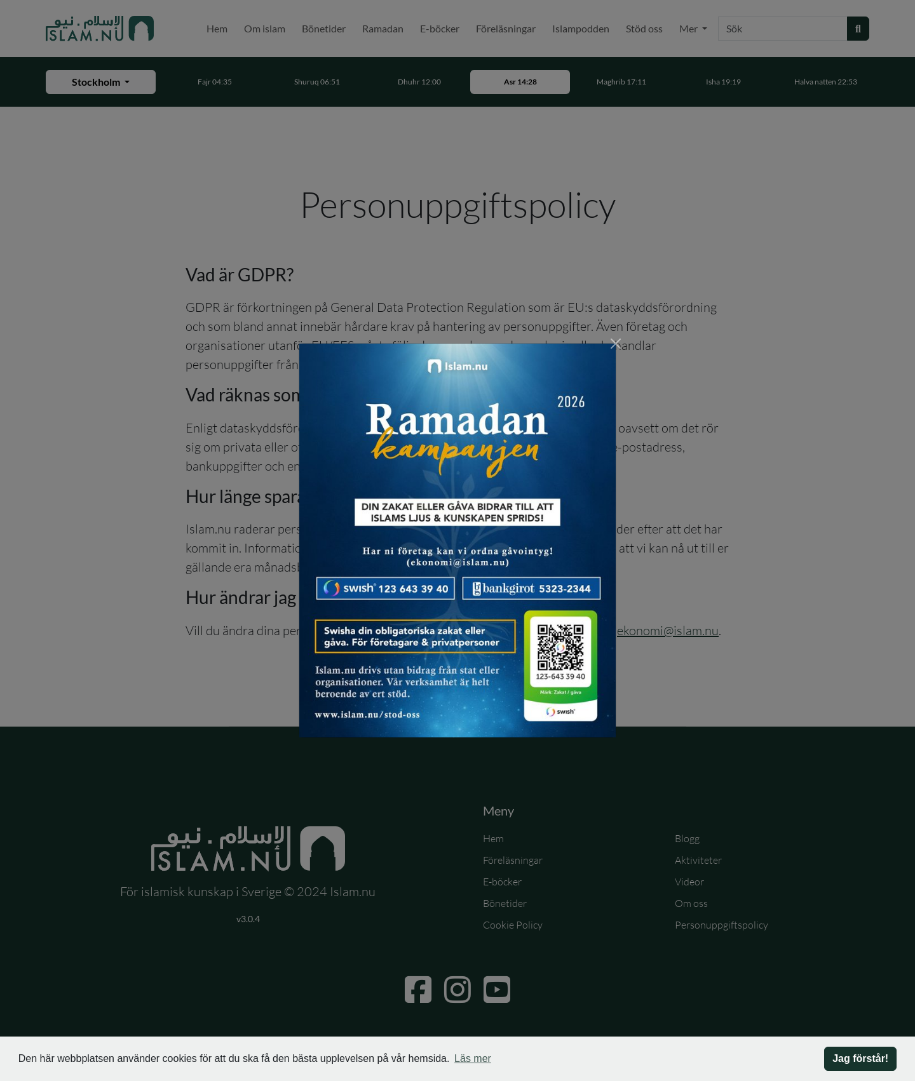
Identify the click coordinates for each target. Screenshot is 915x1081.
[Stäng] (615, 343)
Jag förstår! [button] (860, 1058)
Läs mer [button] (472, 1058)
